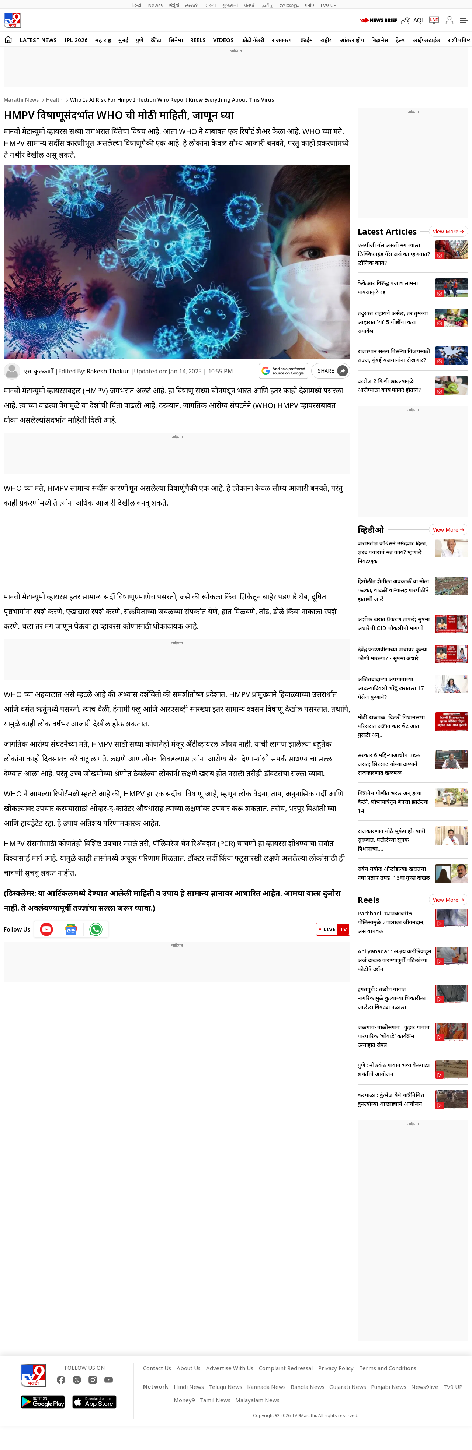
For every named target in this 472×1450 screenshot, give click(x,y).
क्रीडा (156, 39)
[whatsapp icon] (96, 929)
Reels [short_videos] (368, 899)
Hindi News (189, 1386)
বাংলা (210, 5)
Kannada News (266, 1386)
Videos (223, 39)
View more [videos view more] (448, 529)
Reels (198, 39)
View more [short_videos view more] (448, 899)
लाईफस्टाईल (426, 39)
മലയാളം (289, 5)
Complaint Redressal (286, 1368)
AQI (418, 20)
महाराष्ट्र (103, 39)
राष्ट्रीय (326, 39)
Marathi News (21, 99)
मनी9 (309, 5)
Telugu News (225, 1386)
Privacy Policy (336, 1368)
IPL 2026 (76, 39)
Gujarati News (347, 1386)
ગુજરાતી (230, 5)
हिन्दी (137, 5)
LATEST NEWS (38, 39)
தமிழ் (267, 5)
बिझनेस (379, 39)
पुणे (139, 39)
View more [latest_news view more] (448, 231)
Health (54, 99)
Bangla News (307, 1386)
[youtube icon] (46, 929)
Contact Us (157, 1368)
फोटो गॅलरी (252, 39)
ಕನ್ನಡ (174, 5)
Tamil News (215, 1400)
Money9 (184, 1400)
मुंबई (123, 39)
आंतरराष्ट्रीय (352, 39)
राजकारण (282, 39)
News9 (155, 5)
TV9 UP (452, 1386)
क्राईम (307, 39)
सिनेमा (176, 39)
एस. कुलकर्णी (38, 371)
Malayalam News (257, 1400)
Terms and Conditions (387, 1368)
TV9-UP (328, 5)
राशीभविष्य (460, 39)
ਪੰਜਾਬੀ (250, 5)
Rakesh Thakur (108, 371)
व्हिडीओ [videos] (371, 529)
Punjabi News (388, 1386)
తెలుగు (192, 5)
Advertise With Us (229, 1368)
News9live (424, 1386)
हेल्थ (401, 39)
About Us (189, 1368)
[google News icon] (71, 929)
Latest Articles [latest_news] (387, 231)
